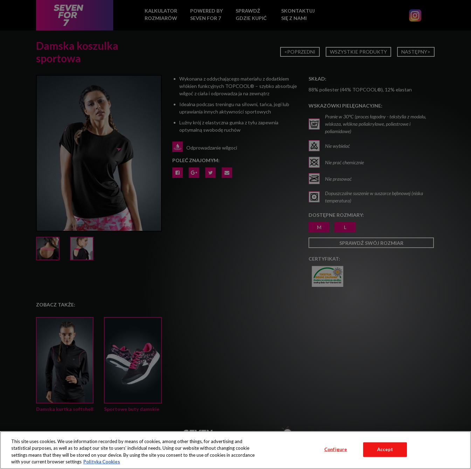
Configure (335, 449)
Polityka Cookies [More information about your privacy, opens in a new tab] (101, 461)
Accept (385, 449)
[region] (235, 450)
